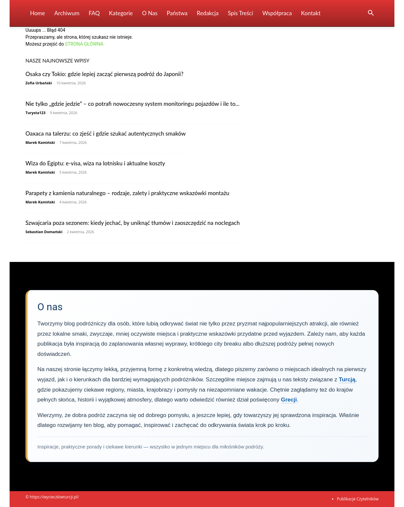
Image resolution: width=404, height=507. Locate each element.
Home (37, 13)
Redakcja (208, 13)
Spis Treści (240, 13)
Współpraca (277, 13)
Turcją (347, 379)
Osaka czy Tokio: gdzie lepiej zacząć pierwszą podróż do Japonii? (104, 73)
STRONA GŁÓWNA (84, 44)
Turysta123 (35, 112)
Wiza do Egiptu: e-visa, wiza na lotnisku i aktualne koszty (95, 163)
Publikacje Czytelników (358, 499)
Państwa (177, 13)
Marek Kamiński (40, 142)
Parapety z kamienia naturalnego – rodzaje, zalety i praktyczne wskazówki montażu (127, 193)
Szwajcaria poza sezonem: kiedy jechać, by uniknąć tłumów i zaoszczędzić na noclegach (132, 222)
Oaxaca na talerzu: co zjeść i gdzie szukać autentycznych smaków (105, 133)
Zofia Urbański (38, 82)
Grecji (289, 400)
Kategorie (121, 13)
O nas (150, 13)
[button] (371, 14)
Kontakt (311, 13)
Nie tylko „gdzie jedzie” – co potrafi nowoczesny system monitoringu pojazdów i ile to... (132, 103)
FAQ (94, 13)
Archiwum (66, 13)
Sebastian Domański (43, 231)
